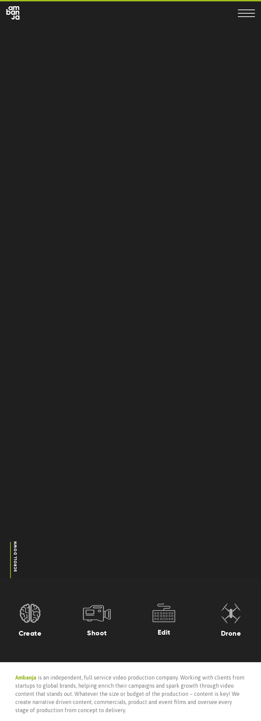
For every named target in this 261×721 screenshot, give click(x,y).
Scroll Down (15, 557)
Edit (164, 632)
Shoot (97, 633)
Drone (231, 633)
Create (30, 633)
